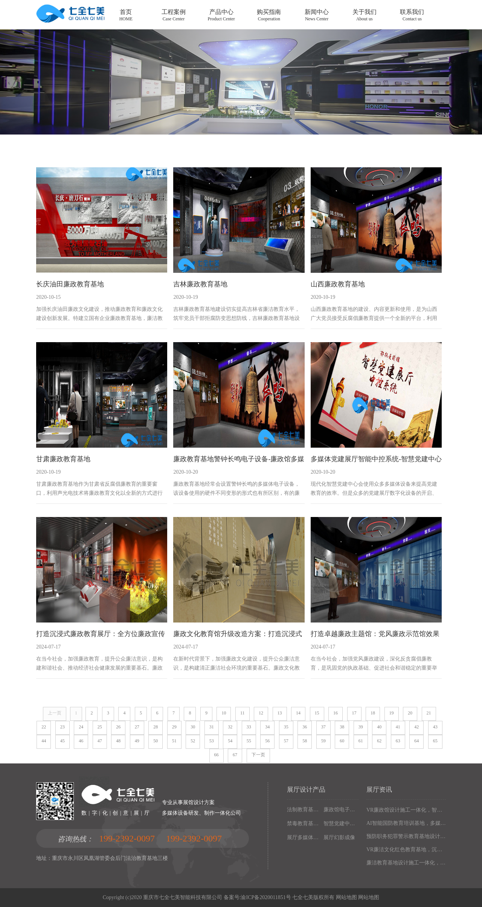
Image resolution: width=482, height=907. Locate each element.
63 (398, 740)
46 (81, 740)
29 (174, 727)
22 (43, 727)
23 (62, 727)
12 (261, 713)
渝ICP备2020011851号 (266, 897)
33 (249, 727)
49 (137, 740)
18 (373, 713)
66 (216, 754)
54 (230, 740)
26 (118, 727)
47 (100, 740)
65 (435, 740)
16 (335, 713)
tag (241, 90)
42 (416, 727)
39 (360, 727)
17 (354, 713)
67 (235, 754)
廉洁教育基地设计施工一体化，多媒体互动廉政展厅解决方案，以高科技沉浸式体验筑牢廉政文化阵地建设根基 (406, 863)
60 (342, 740)
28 (155, 727)
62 (379, 740)
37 (323, 727)
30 (193, 727)
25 (100, 727)
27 (137, 727)
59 (323, 740)
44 (43, 740)
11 (242, 713)
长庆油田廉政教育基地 (70, 284)
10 (223, 713)
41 (398, 727)
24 (81, 727)
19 (391, 713)
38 (342, 727)
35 (286, 727)
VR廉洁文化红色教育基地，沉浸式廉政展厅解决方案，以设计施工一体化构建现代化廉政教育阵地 (406, 849)
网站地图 (346, 897)
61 (360, 740)
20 (410, 713)
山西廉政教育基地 (338, 284)
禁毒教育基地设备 (303, 823)
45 (62, 740)
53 (211, 740)
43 (435, 727)
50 (155, 740)
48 (118, 740)
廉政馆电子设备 (340, 809)
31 (211, 727)
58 (304, 740)
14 (298, 713)
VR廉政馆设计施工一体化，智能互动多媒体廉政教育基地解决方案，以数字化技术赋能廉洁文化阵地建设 (406, 810)
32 (230, 727)
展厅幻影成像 (339, 837)
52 (193, 740)
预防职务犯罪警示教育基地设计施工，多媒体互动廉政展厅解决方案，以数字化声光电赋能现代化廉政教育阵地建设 (406, 836)
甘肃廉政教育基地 (63, 459)
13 (280, 713)
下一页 (258, 754)
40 (379, 727)
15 (317, 713)
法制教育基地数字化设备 (303, 809)
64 (416, 740)
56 (267, 740)
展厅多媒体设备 (303, 837)
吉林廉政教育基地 (200, 284)
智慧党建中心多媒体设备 (340, 823)
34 (267, 727)
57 (286, 740)
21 (429, 713)
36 (304, 727)
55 (249, 740)
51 (174, 740)
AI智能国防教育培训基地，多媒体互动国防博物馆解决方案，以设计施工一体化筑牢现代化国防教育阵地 (406, 823)
